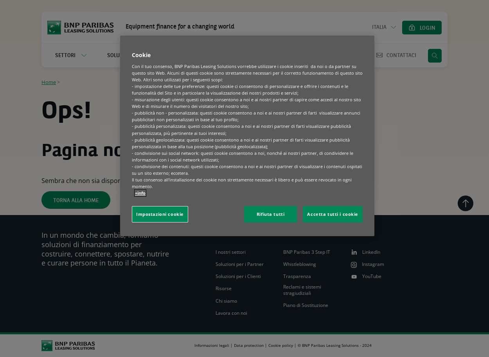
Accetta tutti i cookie (332, 214)
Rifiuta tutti (270, 214)
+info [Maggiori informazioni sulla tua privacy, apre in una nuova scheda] (140, 193)
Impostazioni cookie (160, 214)
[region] (247, 136)
